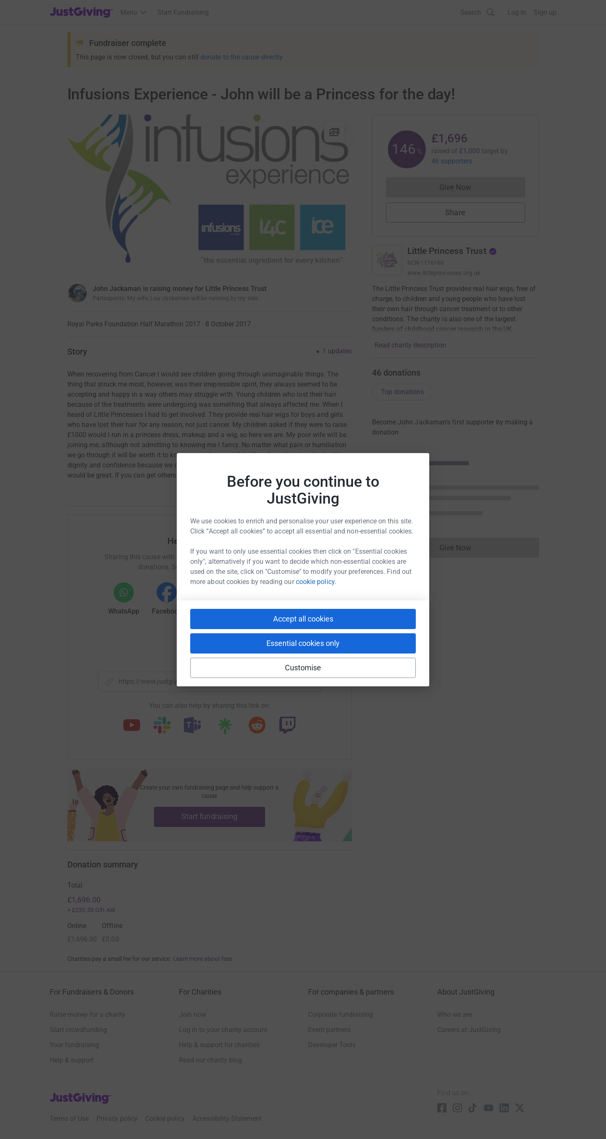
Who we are (454, 1015)
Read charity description (410, 345)
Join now (192, 1015)
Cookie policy (165, 1119)
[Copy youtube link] (131, 726)
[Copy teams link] (192, 726)
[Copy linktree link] (224, 728)
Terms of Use (69, 1119)
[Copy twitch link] (287, 726)
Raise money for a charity (87, 1015)
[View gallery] (334, 131)
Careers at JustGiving (469, 1030)
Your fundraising (74, 1045)
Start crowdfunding (78, 1030)
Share (455, 212)
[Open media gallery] (209, 195)
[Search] (477, 12)
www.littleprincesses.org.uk (444, 272)
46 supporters (452, 161)
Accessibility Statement (227, 1119)
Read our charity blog (210, 1060)
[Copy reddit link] (257, 726)
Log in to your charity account (223, 1030)
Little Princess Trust (452, 251)
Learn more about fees (202, 958)
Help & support (71, 1060)
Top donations (402, 392)
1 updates (337, 351)
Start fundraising (209, 816)
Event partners (329, 1030)
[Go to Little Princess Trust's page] (387, 260)
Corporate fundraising (340, 1015)
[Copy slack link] (162, 726)
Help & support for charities (219, 1045)
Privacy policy (117, 1119)
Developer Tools (332, 1045)
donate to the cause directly (241, 57)
